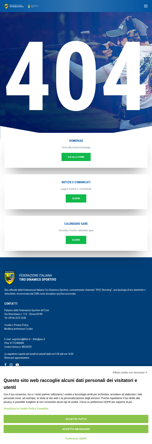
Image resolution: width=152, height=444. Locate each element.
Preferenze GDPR (76, 438)
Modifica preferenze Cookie (18, 328)
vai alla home (76, 157)
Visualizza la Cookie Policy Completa (26, 408)
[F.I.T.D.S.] (21, 6)
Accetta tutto (76, 419)
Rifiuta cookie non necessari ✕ (130, 372)
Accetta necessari (76, 429)
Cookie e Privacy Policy (16, 325)
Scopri (76, 198)
